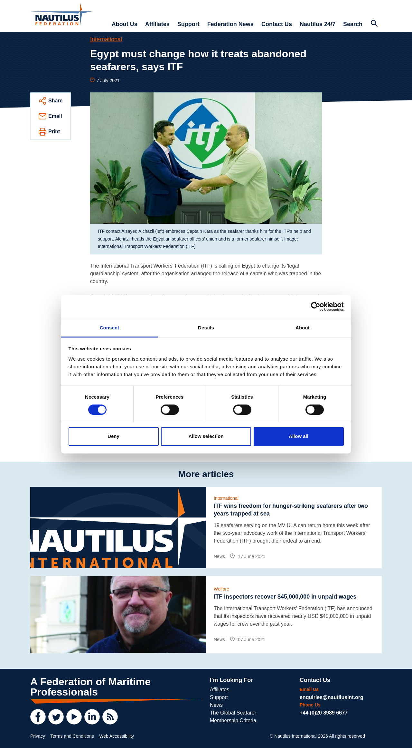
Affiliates (157, 24)
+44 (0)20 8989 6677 (324, 712)
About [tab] (302, 327)
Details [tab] (206, 327)
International (106, 39)
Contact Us (276, 24)
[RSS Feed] (110, 716)
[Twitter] (56, 716)
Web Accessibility (116, 736)
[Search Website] (374, 24)
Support (188, 24)
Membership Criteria (233, 720)
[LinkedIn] (92, 716)
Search (352, 24)
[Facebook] (38, 716)
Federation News (230, 24)
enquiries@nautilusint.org (331, 697)
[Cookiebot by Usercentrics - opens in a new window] (315, 306)
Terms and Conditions (72, 736)
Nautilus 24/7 (317, 24)
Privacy (37, 736)
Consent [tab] (109, 327)
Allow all (298, 436)
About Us (124, 24)
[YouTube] (74, 716)
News (216, 705)
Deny (113, 436)
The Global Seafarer (233, 712)
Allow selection (205, 436)
